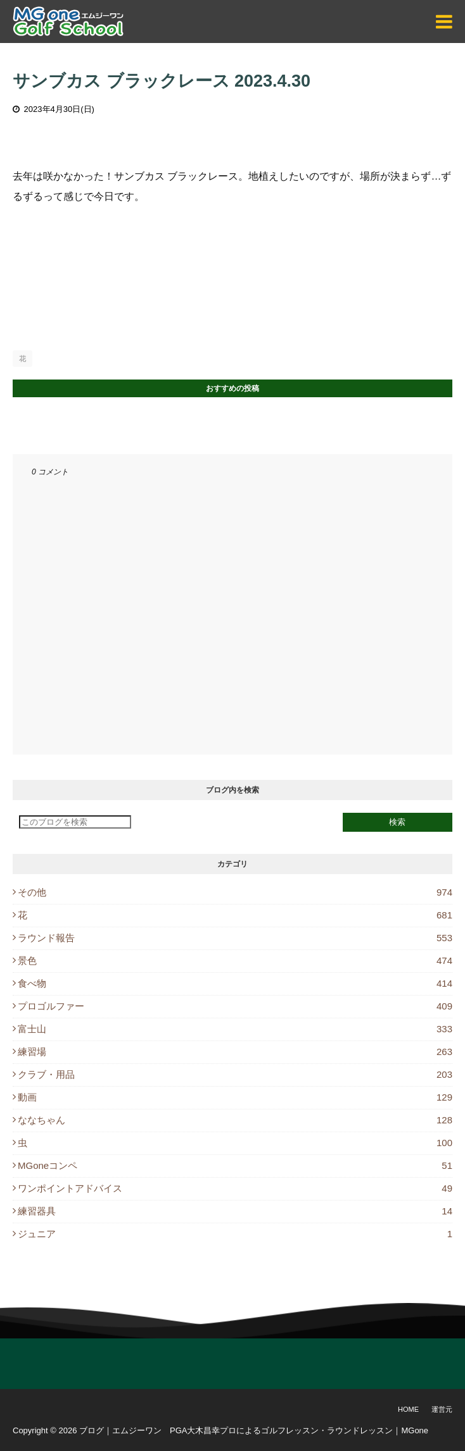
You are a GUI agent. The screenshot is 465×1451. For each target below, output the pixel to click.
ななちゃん (235, 1119)
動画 (235, 1097)
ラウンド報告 (235, 937)
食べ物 (235, 983)
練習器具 (235, 1211)
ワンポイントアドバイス (235, 1188)
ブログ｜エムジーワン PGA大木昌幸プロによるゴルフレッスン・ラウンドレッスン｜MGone (253, 1430)
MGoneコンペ (235, 1165)
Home (408, 1409)
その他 (235, 892)
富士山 (235, 1028)
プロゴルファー (235, 1006)
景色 (235, 960)
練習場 (235, 1051)
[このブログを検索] (75, 822)
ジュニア (235, 1233)
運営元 (441, 1409)
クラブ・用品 (235, 1074)
